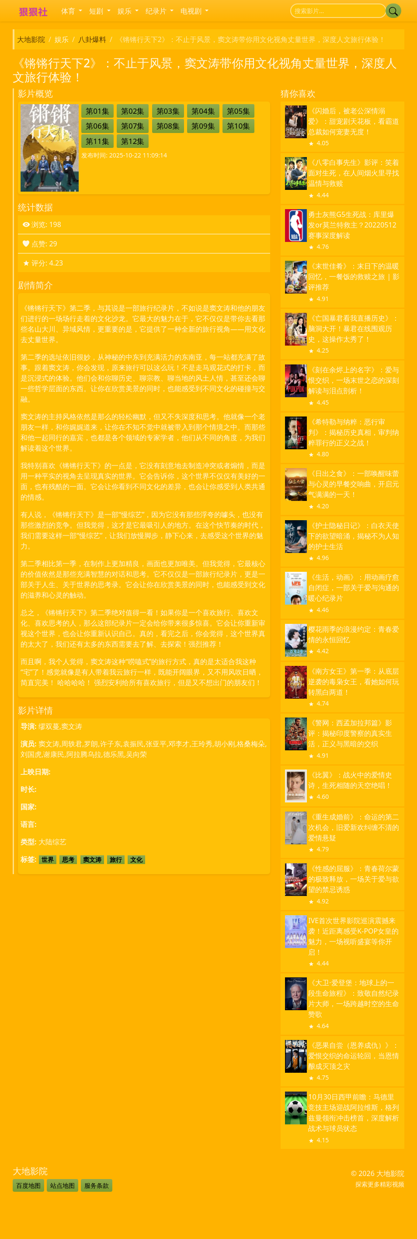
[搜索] (338, 11)
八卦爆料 (92, 39)
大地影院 (31, 39)
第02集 (132, 111)
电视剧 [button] (192, 11)
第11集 (97, 141)
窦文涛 (92, 859)
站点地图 (62, 1185)
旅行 (116, 859)
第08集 (168, 126)
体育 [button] (69, 11)
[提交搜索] (393, 11)
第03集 (168, 111)
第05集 (238, 111)
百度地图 (28, 1185)
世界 (48, 859)
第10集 (238, 126)
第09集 (203, 126)
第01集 (97, 111)
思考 (68, 859)
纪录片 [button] (157, 11)
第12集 (132, 141)
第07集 (132, 126)
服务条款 (96, 1185)
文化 (136, 859)
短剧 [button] (97, 11)
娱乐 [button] (125, 11)
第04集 (203, 111)
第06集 (97, 126)
